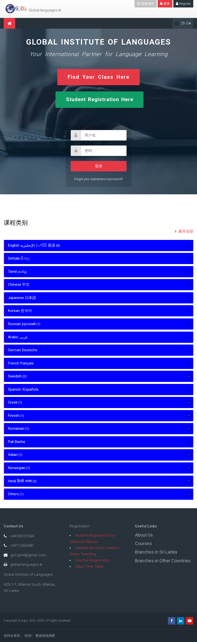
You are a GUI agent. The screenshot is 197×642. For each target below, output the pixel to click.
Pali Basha (16, 441)
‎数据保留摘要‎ (45, 636)
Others (13, 494)
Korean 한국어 (20, 310)
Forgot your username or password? (98, 179)
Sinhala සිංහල (19, 258)
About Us (144, 535)
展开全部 (185, 231)
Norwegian (16, 468)
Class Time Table (89, 566)
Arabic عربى (18, 337)
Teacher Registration (92, 560)
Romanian (16, 428)
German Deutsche (22, 350)
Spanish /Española (23, 389)
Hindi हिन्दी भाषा (20, 481)
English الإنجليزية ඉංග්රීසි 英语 (31, 245)
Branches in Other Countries (163, 560)
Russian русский (22, 324)
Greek (12, 402)
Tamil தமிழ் (17, 271)
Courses (143, 543)
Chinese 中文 (19, 284)
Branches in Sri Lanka (156, 552)
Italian (13, 454)
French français (21, 363)
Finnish (13, 415)
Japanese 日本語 (22, 297)
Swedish (15, 376)
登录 (28, 636)
